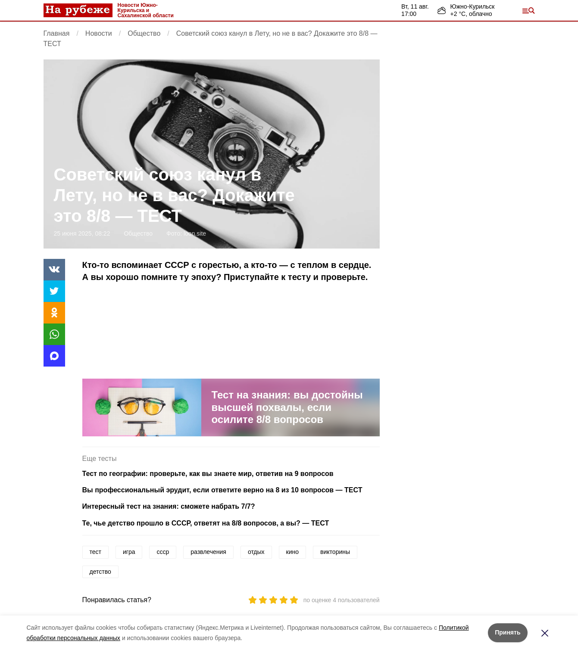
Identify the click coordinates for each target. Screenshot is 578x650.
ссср (162, 551)
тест (95, 551)
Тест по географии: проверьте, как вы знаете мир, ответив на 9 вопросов (208, 473)
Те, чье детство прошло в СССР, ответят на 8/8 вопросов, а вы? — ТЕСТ (205, 523)
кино (292, 551)
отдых (256, 551)
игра (129, 551)
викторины (335, 551)
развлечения (208, 551)
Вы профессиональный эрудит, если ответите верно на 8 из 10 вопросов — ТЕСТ (222, 490)
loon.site (195, 233)
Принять (507, 632)
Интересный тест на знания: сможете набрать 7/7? (168, 506)
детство (100, 571)
